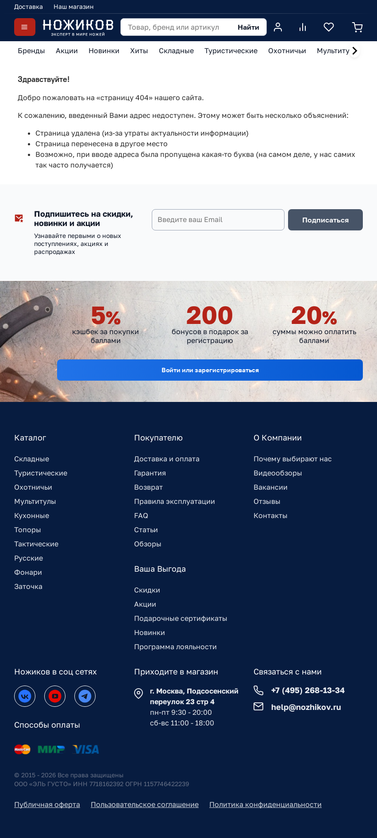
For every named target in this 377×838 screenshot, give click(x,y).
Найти (248, 27)
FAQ (141, 515)
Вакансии (271, 487)
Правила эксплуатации (174, 501)
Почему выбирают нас (293, 458)
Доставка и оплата (167, 458)
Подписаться (325, 219)
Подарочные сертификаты (180, 618)
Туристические (40, 472)
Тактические (36, 543)
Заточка (28, 586)
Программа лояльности (175, 646)
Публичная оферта (47, 804)
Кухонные (31, 515)
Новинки (149, 632)
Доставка (28, 6)
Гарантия (150, 472)
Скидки (147, 589)
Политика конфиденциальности (265, 804)
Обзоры (148, 543)
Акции (145, 604)
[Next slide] (354, 51)
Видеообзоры (278, 472)
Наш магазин (74, 6)
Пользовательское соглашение (145, 804)
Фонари (28, 572)
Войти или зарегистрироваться (210, 370)
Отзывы (267, 501)
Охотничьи (33, 487)
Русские (28, 557)
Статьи (146, 529)
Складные (31, 458)
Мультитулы (35, 501)
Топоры (27, 529)
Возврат (148, 487)
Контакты (271, 515)
